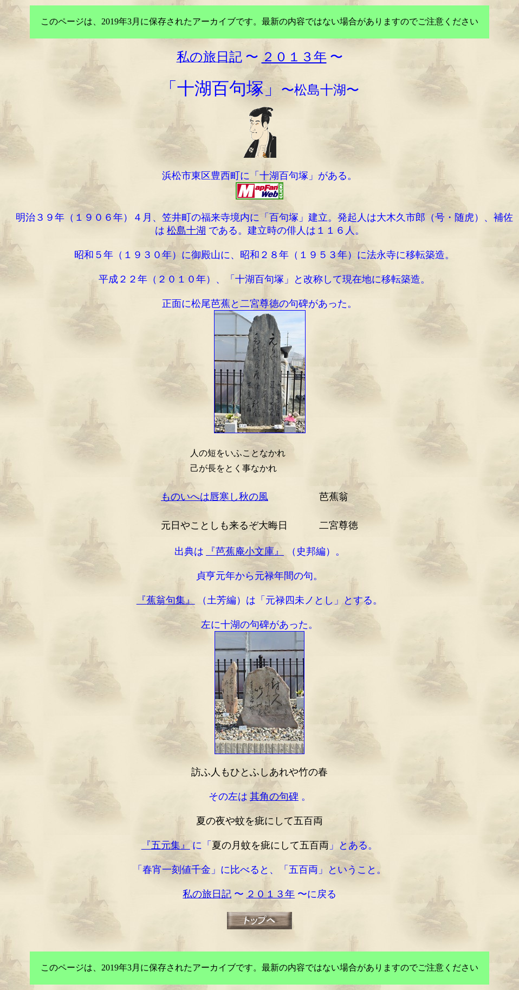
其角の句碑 (274, 796)
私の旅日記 (207, 894)
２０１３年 (270, 894)
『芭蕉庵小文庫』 (245, 551)
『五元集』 (165, 845)
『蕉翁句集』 (166, 600)
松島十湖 (186, 230)
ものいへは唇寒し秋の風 (214, 496)
